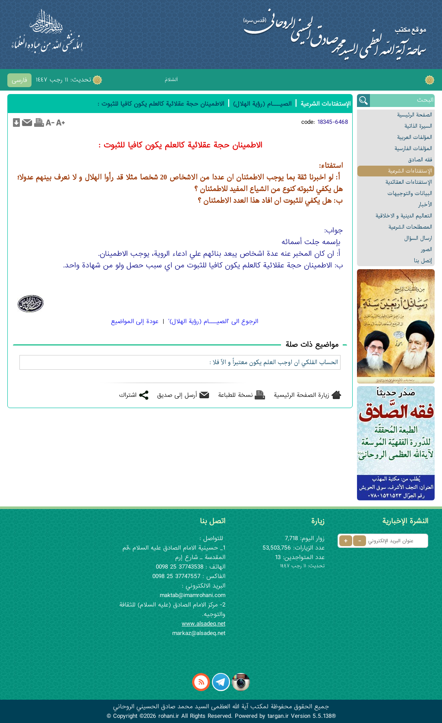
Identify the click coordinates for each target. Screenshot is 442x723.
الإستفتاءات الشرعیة (410, 171)
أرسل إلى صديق (177, 395)
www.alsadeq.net (203, 624)
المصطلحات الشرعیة (410, 227)
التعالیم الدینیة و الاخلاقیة (404, 216)
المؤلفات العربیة (414, 137)
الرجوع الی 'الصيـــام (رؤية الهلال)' (213, 321)
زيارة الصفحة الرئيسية (301, 395)
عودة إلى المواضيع (134, 321)
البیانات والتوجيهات (410, 193)
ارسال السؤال (418, 238)
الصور (426, 249)
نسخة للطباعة (235, 395)
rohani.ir (168, 716)
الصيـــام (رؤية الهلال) (262, 104)
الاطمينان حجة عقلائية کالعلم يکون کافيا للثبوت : (161, 104)
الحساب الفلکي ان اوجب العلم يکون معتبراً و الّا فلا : (273, 362)
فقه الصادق (420, 160)
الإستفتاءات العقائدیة (408, 182)
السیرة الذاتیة (418, 126)
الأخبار (425, 205)
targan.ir (278, 716)
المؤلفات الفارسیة (413, 149)
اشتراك (127, 395)
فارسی (19, 80)
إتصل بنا (423, 261)
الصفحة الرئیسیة (414, 115)
